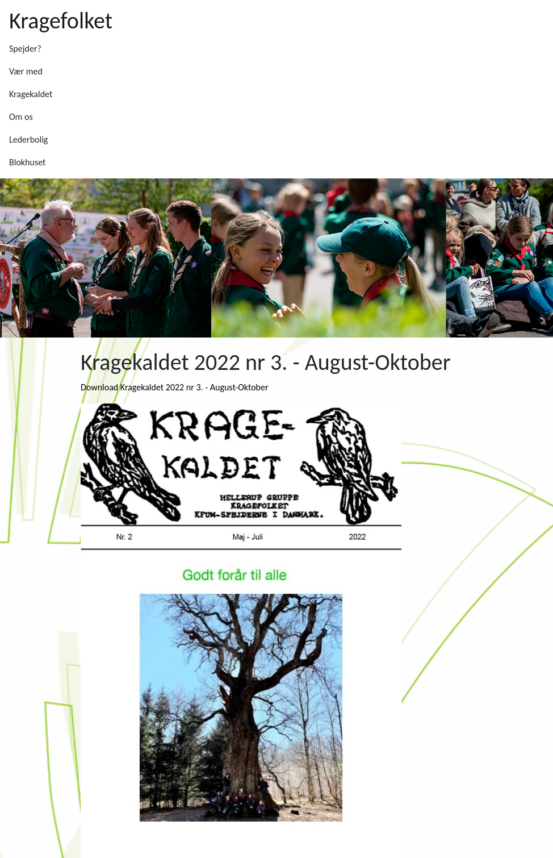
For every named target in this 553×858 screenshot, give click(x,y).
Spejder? (25, 48)
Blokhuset (27, 162)
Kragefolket (60, 21)
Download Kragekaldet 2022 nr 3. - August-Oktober (175, 387)
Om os (21, 116)
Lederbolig (28, 139)
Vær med (26, 71)
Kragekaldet (30, 94)
